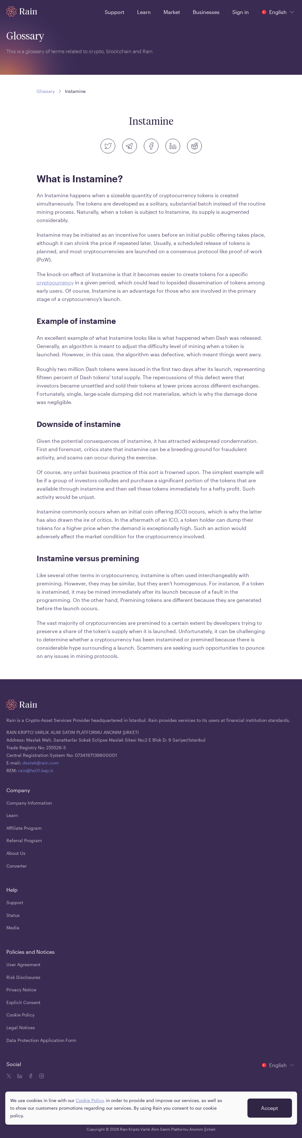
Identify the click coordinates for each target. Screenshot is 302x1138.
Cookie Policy (89, 1100)
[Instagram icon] (41, 1076)
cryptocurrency (55, 282)
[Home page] (21, 11)
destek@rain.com (40, 762)
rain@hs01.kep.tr (35, 770)
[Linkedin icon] (19, 1076)
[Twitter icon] (8, 1076)
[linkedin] (172, 146)
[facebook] (151, 146)
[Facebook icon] (30, 1076)
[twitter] (108, 146)
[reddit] (194, 146)
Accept (269, 1108)
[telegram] (129, 146)
